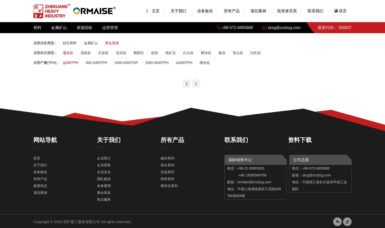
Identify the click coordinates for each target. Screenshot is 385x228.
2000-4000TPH (156, 63)
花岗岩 (86, 53)
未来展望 (104, 186)
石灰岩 (103, 53)
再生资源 (112, 43)
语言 (340, 11)
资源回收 (84, 28)
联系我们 (315, 11)
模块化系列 (169, 186)
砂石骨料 (70, 43)
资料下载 (300, 140)
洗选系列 (167, 172)
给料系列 (167, 179)
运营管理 (110, 28)
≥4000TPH (184, 63)
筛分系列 (167, 165)
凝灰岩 (68, 53)
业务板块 (205, 11)
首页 (36, 158)
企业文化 (104, 172)
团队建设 (104, 179)
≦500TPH (70, 63)
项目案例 (258, 11)
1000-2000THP (126, 63)
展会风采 (104, 193)
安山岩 (238, 53)
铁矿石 (170, 53)
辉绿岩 (206, 53)
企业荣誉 (104, 165)
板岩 (222, 53)
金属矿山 (59, 28)
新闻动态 (40, 186)
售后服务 (104, 199)
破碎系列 (167, 158)
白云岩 (188, 53)
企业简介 (104, 158)
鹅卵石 (139, 53)
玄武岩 (121, 53)
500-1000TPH (96, 63)
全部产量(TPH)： (46, 63)
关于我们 (178, 11)
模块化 (205, 63)
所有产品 (232, 11)
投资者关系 (287, 11)
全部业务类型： (45, 43)
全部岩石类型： (45, 53)
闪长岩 (255, 53)
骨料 (37, 28)
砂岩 (154, 53)
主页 (156, 11)
